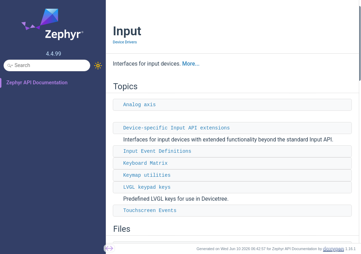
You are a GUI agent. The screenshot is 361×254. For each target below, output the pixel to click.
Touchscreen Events (149, 218)
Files (266, 85)
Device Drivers (125, 42)
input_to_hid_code (286, 227)
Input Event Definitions (157, 159)
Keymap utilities (146, 183)
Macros (269, 142)
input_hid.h (278, 104)
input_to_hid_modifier (289, 237)
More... (191, 64)
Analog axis (139, 105)
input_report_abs (284, 208)
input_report (280, 180)
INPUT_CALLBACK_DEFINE (295, 161)
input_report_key (284, 189)
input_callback (282, 132)
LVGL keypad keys (146, 195)
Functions (271, 171)
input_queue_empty (287, 218)
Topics (268, 10)
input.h (274, 95)
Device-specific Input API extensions (176, 128)
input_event (279, 123)
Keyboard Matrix (145, 171)
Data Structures (277, 114)
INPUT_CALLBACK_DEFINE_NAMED (304, 152)
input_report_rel (283, 199)
